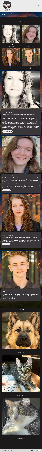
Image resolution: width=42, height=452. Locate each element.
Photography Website (7, 131)
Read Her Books (6, 244)
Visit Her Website (6, 190)
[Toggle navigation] (39, 6)
